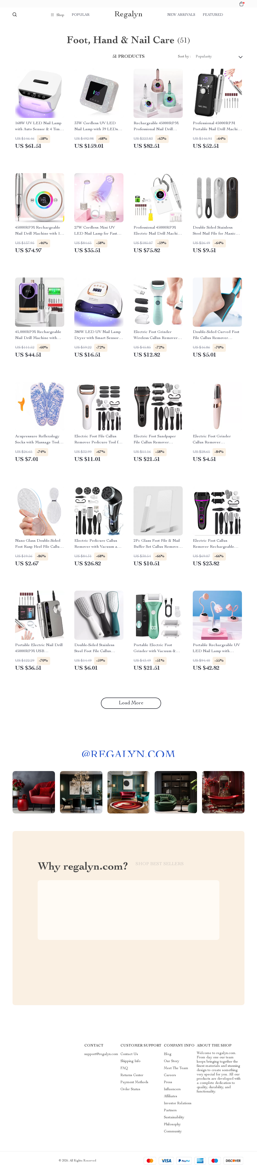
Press (168, 1082)
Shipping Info (130, 1061)
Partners (170, 1110)
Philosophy (172, 1124)
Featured (213, 15)
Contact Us (129, 1054)
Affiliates (170, 1096)
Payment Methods (134, 1082)
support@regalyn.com (101, 1054)
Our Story (171, 1061)
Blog (167, 1054)
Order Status (130, 1089)
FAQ (124, 1068)
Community (173, 1131)
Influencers (172, 1089)
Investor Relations (177, 1103)
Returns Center (131, 1075)
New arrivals (181, 15)
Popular (81, 15)
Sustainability (174, 1117)
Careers (170, 1075)
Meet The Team (176, 1068)
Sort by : (184, 56)
